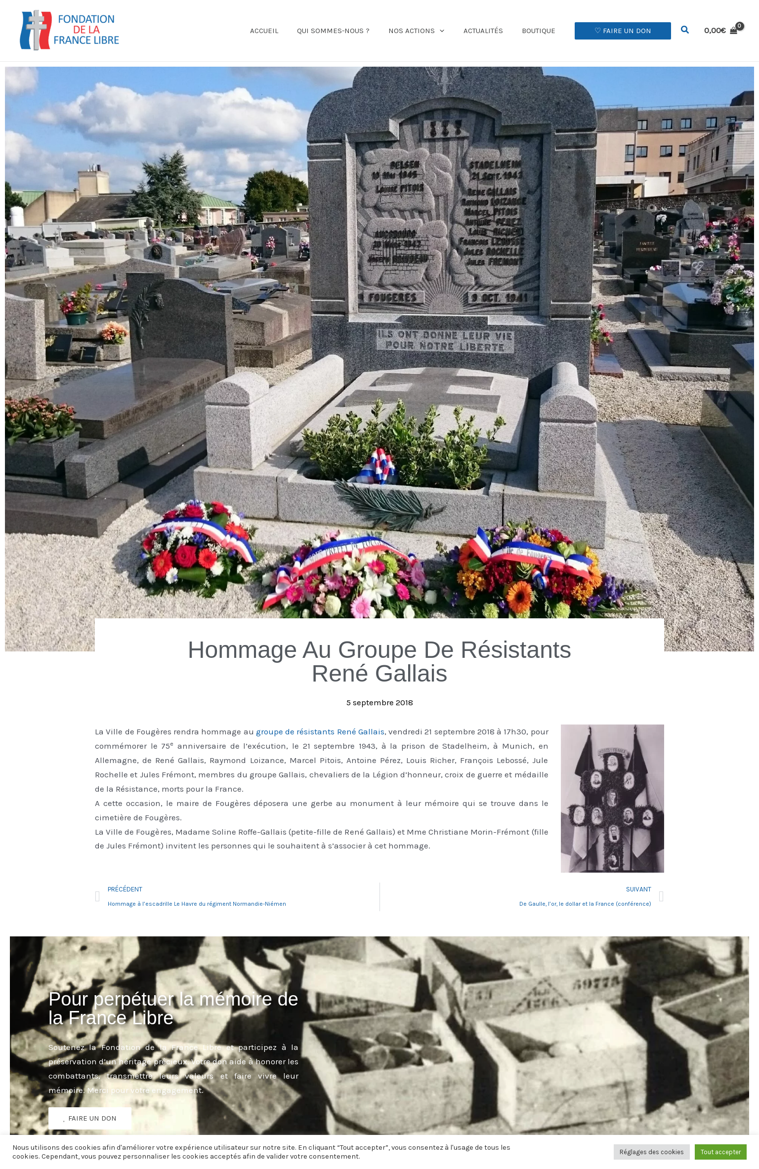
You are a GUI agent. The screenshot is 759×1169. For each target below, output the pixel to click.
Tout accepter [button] (721, 1152)
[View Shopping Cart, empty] (721, 30)
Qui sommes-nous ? (347, 30)
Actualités (489, 30)
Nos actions (427, 30)
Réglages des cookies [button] (652, 1152)
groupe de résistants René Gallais (320, 731)
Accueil (282, 30)
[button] (450, 30)
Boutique (540, 30)
